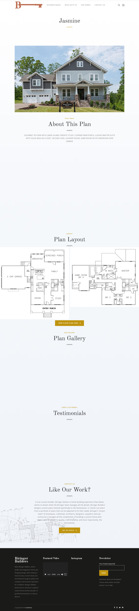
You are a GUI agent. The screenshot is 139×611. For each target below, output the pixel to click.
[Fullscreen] (65, 574)
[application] (55, 569)
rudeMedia (28, 608)
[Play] (45, 574)
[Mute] (62, 574)
